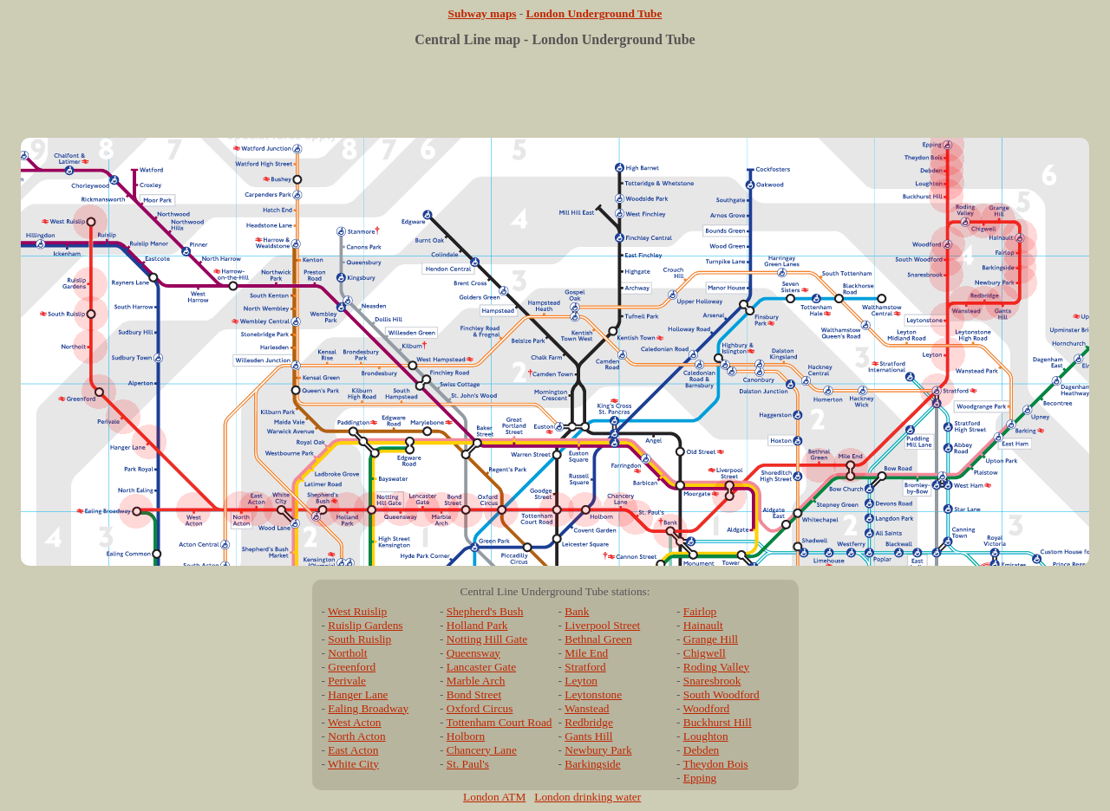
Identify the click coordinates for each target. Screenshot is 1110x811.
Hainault (703, 625)
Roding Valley (716, 666)
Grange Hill (710, 639)
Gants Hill (588, 736)
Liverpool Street (602, 625)
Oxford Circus (480, 708)
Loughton (705, 736)
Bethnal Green (598, 639)
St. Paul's (468, 763)
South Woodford (721, 694)
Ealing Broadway (368, 708)
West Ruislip (357, 611)
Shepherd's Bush (485, 611)
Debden (701, 749)
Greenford (351, 666)
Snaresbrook (712, 680)
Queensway (473, 652)
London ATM (494, 796)
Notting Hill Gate (487, 639)
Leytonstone (593, 694)
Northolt (347, 652)
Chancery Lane (482, 749)
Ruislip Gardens (365, 625)
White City (353, 763)
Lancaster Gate (481, 666)
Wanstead (587, 708)
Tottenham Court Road (499, 722)
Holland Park (477, 625)
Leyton (581, 680)
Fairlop (700, 611)
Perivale (347, 680)
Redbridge (589, 722)
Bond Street (474, 694)
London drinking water (587, 796)
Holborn (466, 736)
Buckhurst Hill (717, 722)
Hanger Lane (358, 694)
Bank (577, 611)
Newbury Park (598, 749)
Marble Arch (476, 680)
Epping (700, 777)
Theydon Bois (715, 763)
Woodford (706, 708)
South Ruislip (359, 639)
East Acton (353, 749)
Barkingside (592, 763)
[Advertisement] (555, 99)
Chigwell (704, 652)
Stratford (585, 666)
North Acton (356, 736)
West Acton (355, 722)
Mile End (586, 652)
